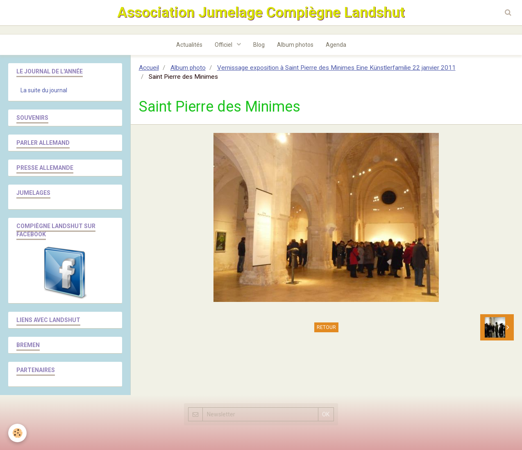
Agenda (336, 44)
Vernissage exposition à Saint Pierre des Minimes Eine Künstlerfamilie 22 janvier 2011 (336, 67)
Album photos (295, 44)
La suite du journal (43, 90)
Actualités (189, 44)
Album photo (188, 67)
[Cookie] (17, 433)
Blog (259, 44)
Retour (326, 327)
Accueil (149, 67)
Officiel (224, 44)
